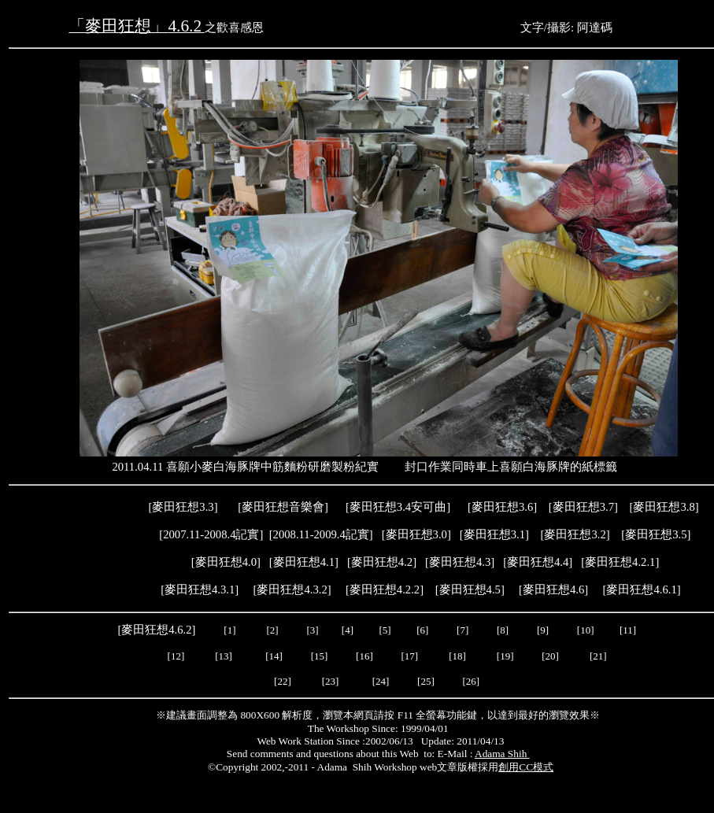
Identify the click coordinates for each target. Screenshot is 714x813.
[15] (317, 656)
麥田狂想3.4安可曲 (398, 507)
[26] (470, 681)
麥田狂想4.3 (459, 562)
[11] (629, 630)
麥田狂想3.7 (583, 507)
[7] (462, 630)
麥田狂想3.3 (182, 507)
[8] (503, 630)
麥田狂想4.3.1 (200, 589)
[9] (544, 630)
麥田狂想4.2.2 (385, 589)
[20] (551, 656)
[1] (229, 630)
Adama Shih (502, 753)
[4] (346, 630)
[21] (599, 656)
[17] (409, 656)
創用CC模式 (525, 767)
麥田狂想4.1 (304, 562)
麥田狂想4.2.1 (620, 562)
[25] (425, 681)
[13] (223, 656)
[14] (274, 656)
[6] (421, 630)
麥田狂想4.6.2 (156, 629)
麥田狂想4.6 (553, 589)
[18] (457, 656)
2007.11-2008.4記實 (211, 534)
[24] (381, 681)
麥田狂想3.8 (663, 507)
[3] (312, 630)
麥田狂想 (502, 507)
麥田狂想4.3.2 (292, 589)
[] (537, 562)
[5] (384, 630)
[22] (282, 681)
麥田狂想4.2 (381, 562)
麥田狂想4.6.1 (641, 589)
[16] (364, 656)
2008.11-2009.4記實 (321, 534)
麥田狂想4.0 (226, 562)
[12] (176, 656)
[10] (585, 630)
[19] (505, 656)
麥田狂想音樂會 (283, 507)
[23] (330, 681)
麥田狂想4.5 (470, 589)
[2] (272, 630)
